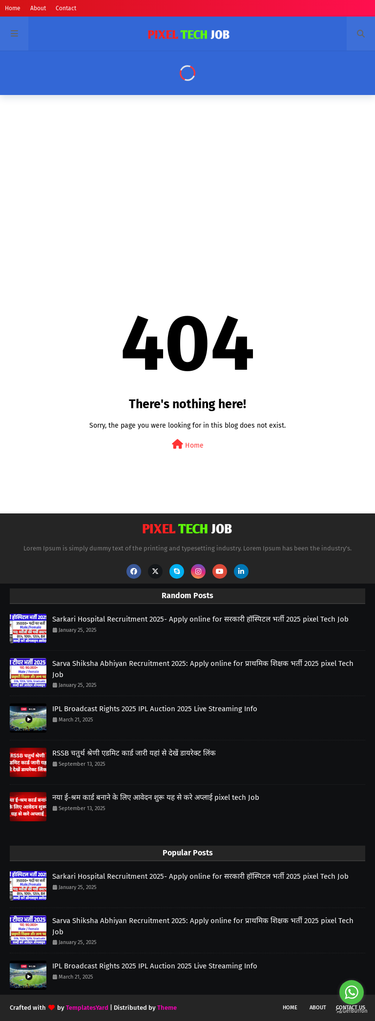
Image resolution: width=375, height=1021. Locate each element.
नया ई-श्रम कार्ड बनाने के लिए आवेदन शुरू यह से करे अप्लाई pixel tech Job (155, 797)
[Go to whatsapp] (351, 992)
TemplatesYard (87, 1007)
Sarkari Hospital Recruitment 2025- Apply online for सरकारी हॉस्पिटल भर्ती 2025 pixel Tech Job (200, 619)
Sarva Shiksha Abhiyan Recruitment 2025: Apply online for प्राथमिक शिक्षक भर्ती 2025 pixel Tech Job (203, 669)
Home (13, 8)
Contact (66, 8)
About (38, 8)
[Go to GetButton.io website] (351, 1011)
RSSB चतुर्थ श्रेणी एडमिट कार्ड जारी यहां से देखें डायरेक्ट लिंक (134, 753)
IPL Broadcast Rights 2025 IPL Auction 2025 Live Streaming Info (154, 708)
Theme (167, 1007)
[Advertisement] (187, 178)
